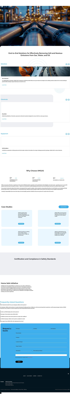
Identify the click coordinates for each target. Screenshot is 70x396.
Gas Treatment (5, 78)
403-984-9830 (10, 384)
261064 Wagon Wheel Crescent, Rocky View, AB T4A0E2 (14, 383)
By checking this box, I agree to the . (23, 357)
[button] (66, 65)
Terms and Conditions (14, 389)
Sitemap (25, 389)
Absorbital (4, 114)
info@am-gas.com (11, 385)
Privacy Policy (30, 357)
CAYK (69, 389)
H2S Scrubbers (5, 148)
